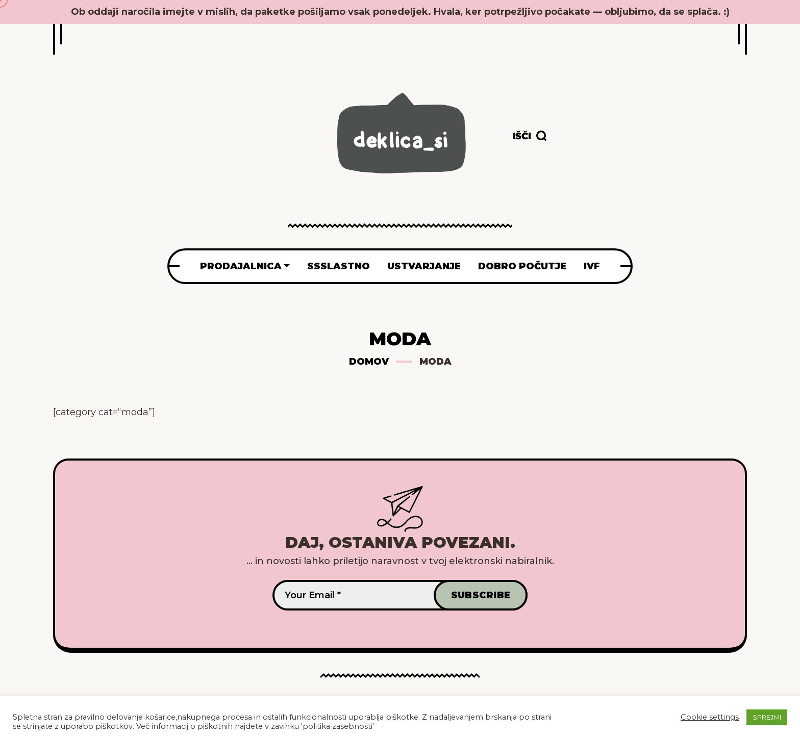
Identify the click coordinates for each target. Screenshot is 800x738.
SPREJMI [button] (767, 717)
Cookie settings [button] (710, 717)
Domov (369, 361)
